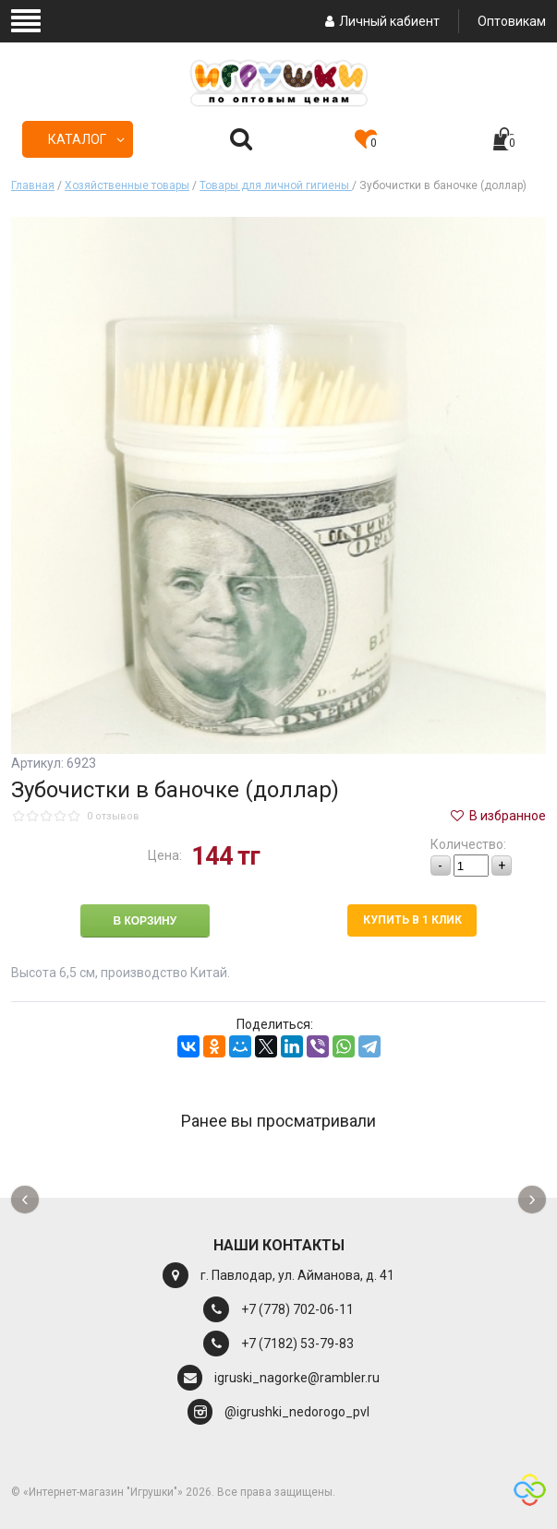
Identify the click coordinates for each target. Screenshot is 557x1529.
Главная (32, 185)
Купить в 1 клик (412, 920)
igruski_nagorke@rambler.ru (297, 1377)
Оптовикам (512, 21)
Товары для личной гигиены (276, 185)
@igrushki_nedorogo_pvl (296, 1411)
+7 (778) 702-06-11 (297, 1309)
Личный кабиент (380, 21)
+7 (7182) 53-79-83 (297, 1343)
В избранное (497, 815)
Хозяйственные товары (127, 185)
